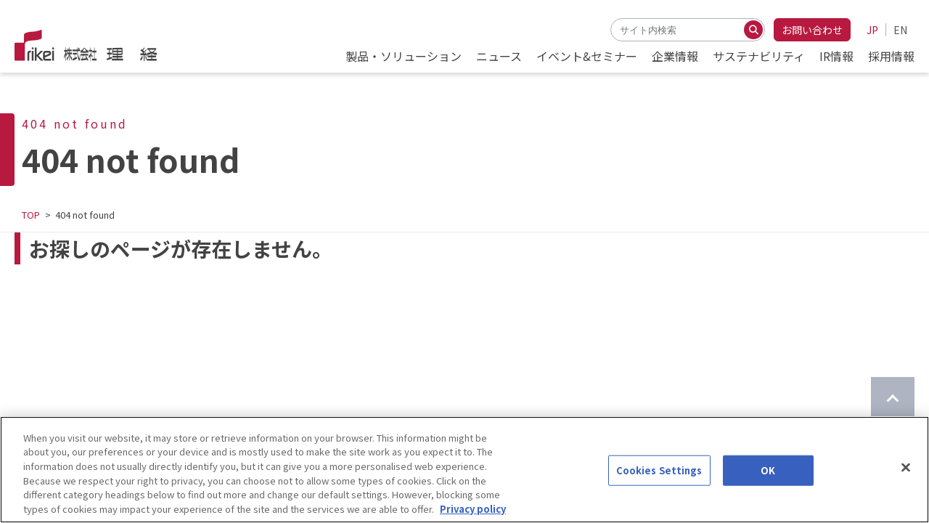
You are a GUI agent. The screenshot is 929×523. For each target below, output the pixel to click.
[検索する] (753, 29)
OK (768, 487)
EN (900, 30)
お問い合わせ (812, 30)
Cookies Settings (659, 487)
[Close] (906, 484)
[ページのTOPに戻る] (892, 399)
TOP (31, 215)
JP (872, 30)
